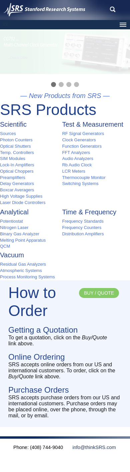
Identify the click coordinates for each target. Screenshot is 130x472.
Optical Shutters (15, 146)
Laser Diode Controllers (23, 202)
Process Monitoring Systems (27, 276)
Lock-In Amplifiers (17, 164)
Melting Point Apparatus (23, 240)
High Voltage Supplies (21, 196)
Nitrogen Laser (14, 227)
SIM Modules (12, 158)
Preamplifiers (12, 177)
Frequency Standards (82, 221)
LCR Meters (73, 171)
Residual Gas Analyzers (23, 264)
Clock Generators (79, 139)
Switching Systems (80, 183)
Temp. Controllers (17, 152)
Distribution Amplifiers (83, 233)
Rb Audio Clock (77, 164)
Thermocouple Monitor (83, 177)
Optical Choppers (16, 171)
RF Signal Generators (83, 133)
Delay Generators (17, 183)
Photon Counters (16, 139)
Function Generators (82, 146)
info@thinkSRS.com (90, 447)
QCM (5, 246)
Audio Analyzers (77, 158)
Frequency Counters (81, 227)
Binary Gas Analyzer (19, 233)
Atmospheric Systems (21, 270)
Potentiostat (11, 221)
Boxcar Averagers (17, 189)
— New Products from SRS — (65, 95)
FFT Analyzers (76, 152)
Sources (8, 133)
